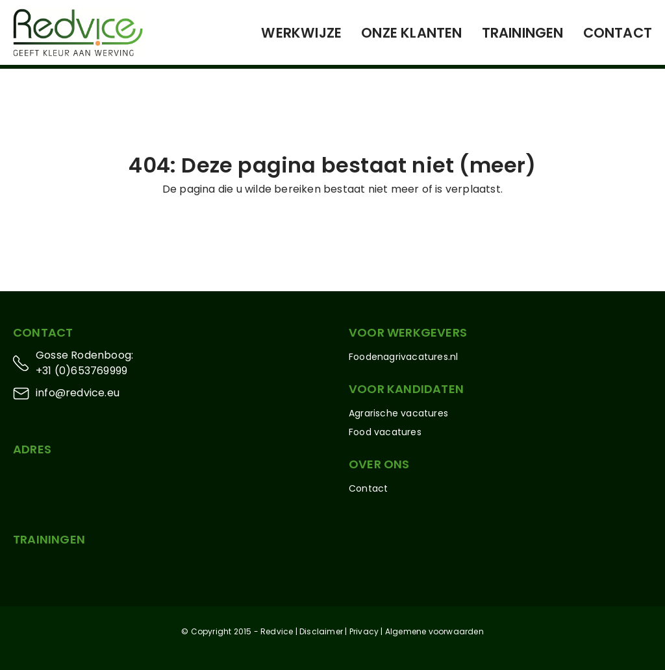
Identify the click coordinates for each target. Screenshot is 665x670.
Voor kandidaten (406, 389)
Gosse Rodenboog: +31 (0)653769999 (84, 363)
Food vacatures (385, 431)
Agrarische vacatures (398, 413)
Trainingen (523, 32)
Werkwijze (301, 32)
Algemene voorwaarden (434, 631)
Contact (617, 32)
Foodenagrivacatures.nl (403, 356)
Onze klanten (411, 32)
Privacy (364, 631)
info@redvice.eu (77, 392)
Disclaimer (321, 631)
